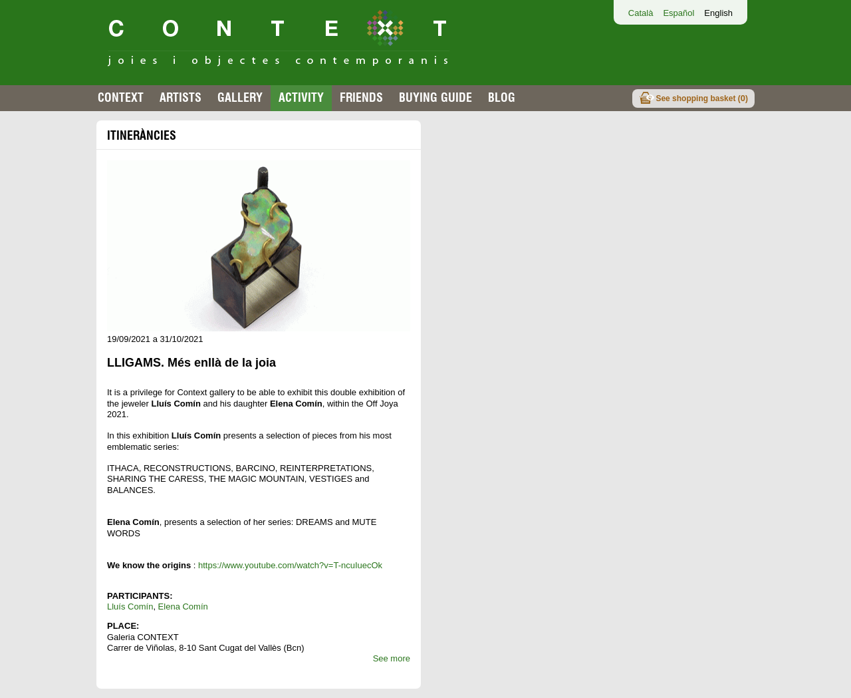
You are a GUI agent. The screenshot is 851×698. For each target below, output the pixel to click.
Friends (361, 97)
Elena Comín (183, 606)
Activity (301, 97)
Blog (501, 97)
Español (678, 13)
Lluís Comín (130, 606)
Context (121, 97)
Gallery (240, 97)
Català (641, 13)
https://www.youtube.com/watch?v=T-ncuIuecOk (290, 565)
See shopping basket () (702, 98)
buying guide (435, 97)
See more (391, 658)
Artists (180, 97)
